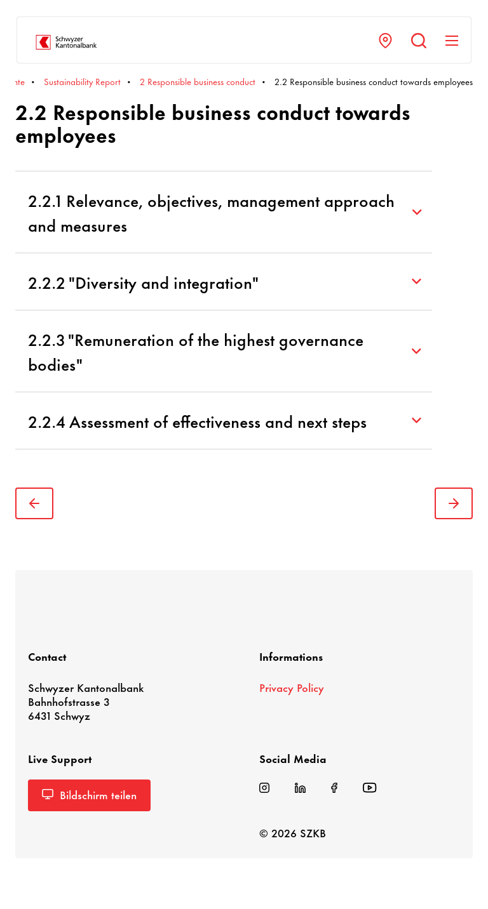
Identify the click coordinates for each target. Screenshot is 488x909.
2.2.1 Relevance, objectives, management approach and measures (224, 212)
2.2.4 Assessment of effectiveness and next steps (224, 420)
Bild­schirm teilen (89, 794)
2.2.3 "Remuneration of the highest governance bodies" (224, 351)
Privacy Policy (291, 687)
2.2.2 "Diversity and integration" (224, 281)
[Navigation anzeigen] (451, 41)
